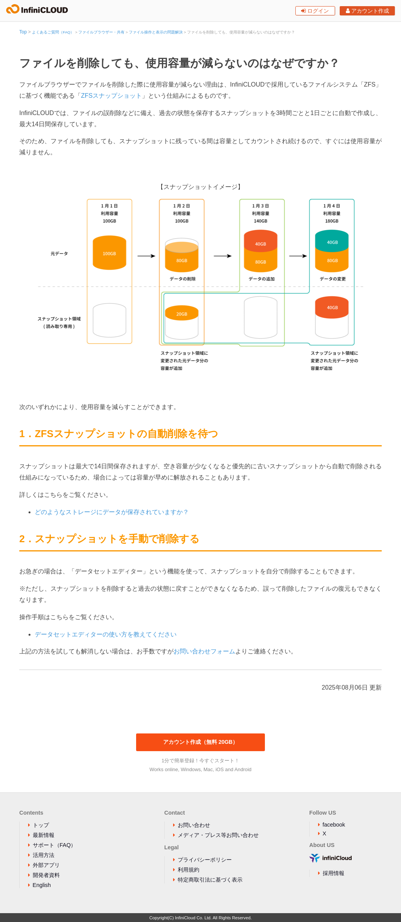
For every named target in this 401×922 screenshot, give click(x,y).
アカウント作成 (367, 11)
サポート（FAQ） (54, 845)
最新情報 (43, 835)
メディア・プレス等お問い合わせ (218, 835)
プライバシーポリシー (205, 860)
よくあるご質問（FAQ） (53, 32)
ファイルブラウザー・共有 (101, 32)
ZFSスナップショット (111, 95)
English (42, 885)
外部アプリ (46, 865)
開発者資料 (46, 875)
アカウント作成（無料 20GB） (200, 742)
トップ (41, 825)
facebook (334, 825)
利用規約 (188, 870)
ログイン (315, 11)
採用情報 (333, 873)
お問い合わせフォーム (204, 651)
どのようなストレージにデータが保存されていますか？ (112, 512)
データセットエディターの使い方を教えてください (106, 634)
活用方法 (43, 855)
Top (23, 32)
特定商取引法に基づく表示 (210, 880)
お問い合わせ (194, 825)
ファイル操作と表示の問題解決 (156, 32)
